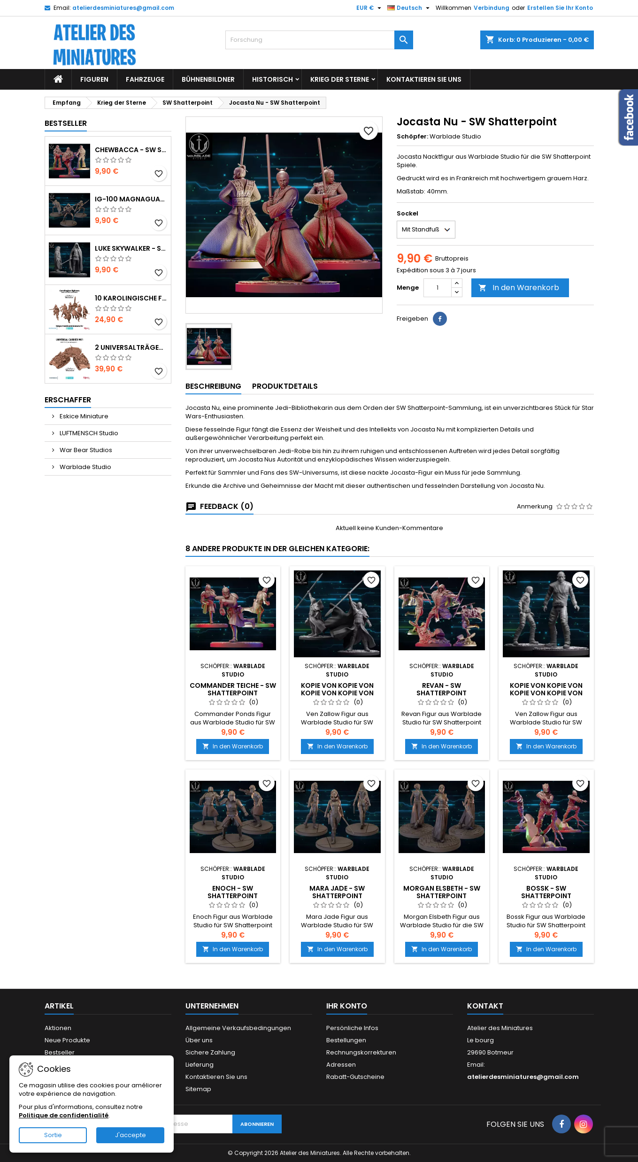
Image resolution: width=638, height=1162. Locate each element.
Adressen (341, 1064)
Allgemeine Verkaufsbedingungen (238, 1027)
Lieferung (199, 1064)
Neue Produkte (67, 1040)
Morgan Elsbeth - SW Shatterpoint (441, 892)
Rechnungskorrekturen (361, 1052)
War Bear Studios (85, 450)
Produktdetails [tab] (285, 386)
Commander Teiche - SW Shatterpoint (233, 689)
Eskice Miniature (83, 416)
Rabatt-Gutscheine (355, 1076)
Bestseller (66, 123)
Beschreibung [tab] (213, 386)
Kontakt (485, 1005)
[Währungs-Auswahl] (370, 8)
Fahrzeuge (145, 79)
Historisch (272, 79)
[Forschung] (319, 40)
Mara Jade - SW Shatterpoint (337, 892)
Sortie (53, 1135)
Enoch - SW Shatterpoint (233, 892)
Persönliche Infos (352, 1027)
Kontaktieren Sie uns (423, 79)
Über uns (199, 1040)
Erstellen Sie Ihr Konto (560, 8)
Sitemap (198, 1089)
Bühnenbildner (208, 79)
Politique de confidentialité (63, 1115)
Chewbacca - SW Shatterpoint (131, 150)
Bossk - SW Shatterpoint (546, 892)
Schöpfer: (412, 136)
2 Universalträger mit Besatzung (131, 347)
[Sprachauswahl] (409, 8)
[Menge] (437, 287)
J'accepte (130, 1135)
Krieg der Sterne (339, 79)
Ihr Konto (346, 1005)
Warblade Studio (84, 466)
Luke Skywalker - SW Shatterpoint (131, 248)
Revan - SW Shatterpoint (441, 689)
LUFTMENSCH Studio (88, 433)
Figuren (94, 79)
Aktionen (58, 1027)
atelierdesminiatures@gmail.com (123, 8)
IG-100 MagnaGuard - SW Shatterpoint (131, 199)
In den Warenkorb (518, 287)
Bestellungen (346, 1040)
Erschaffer (68, 399)
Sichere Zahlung (210, 1052)
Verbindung (491, 8)
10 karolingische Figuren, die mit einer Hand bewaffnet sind (131, 298)
